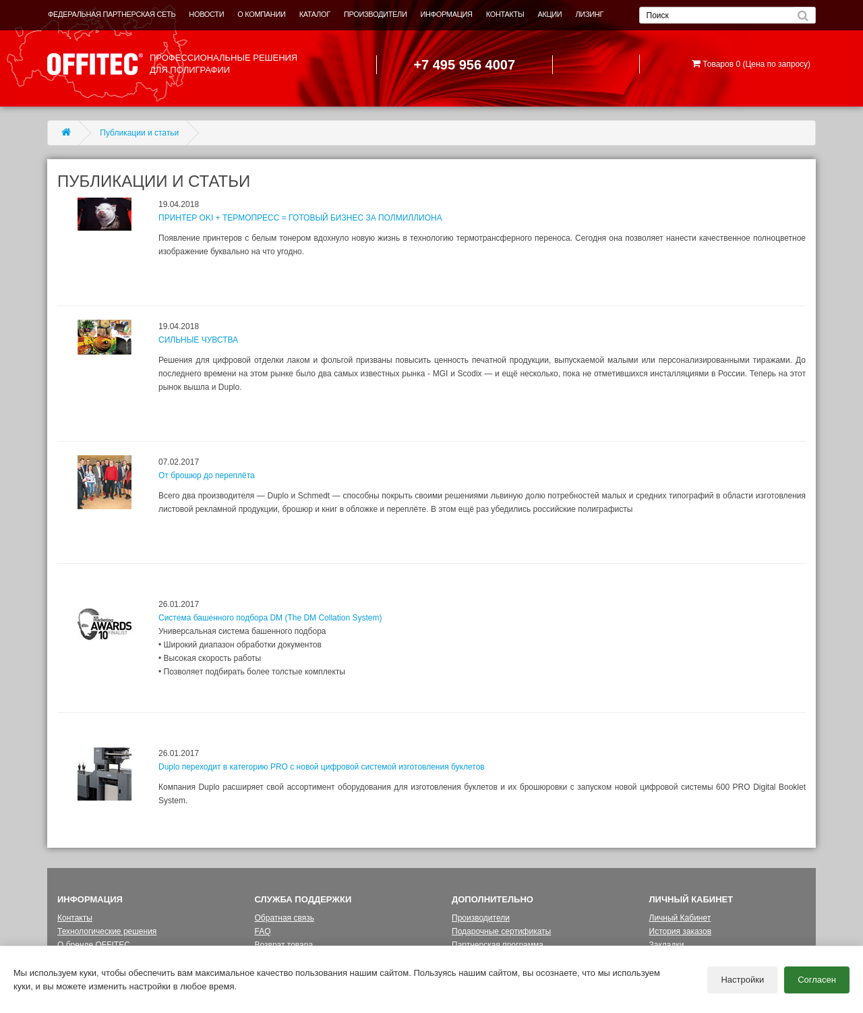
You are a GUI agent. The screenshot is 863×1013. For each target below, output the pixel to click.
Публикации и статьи (139, 133)
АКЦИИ (549, 14)
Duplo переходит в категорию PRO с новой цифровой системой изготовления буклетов (321, 767)
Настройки (742, 980)
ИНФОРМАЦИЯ (447, 14)
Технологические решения (106, 931)
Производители (481, 918)
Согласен (817, 980)
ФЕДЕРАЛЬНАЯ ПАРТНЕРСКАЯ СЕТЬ (111, 14)
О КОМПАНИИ (261, 14)
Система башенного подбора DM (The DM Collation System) (270, 618)
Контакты (74, 918)
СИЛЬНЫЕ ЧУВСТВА (198, 340)
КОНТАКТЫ (505, 14)
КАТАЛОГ (314, 14)
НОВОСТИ (206, 14)
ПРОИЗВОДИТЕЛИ (375, 14)
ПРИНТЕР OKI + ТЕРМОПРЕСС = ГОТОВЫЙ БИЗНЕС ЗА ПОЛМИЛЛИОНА (300, 218)
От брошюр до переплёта (206, 475)
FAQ (263, 931)
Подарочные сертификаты (501, 931)
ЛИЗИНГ (589, 14)
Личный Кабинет (680, 918)
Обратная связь (284, 918)
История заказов (680, 931)
